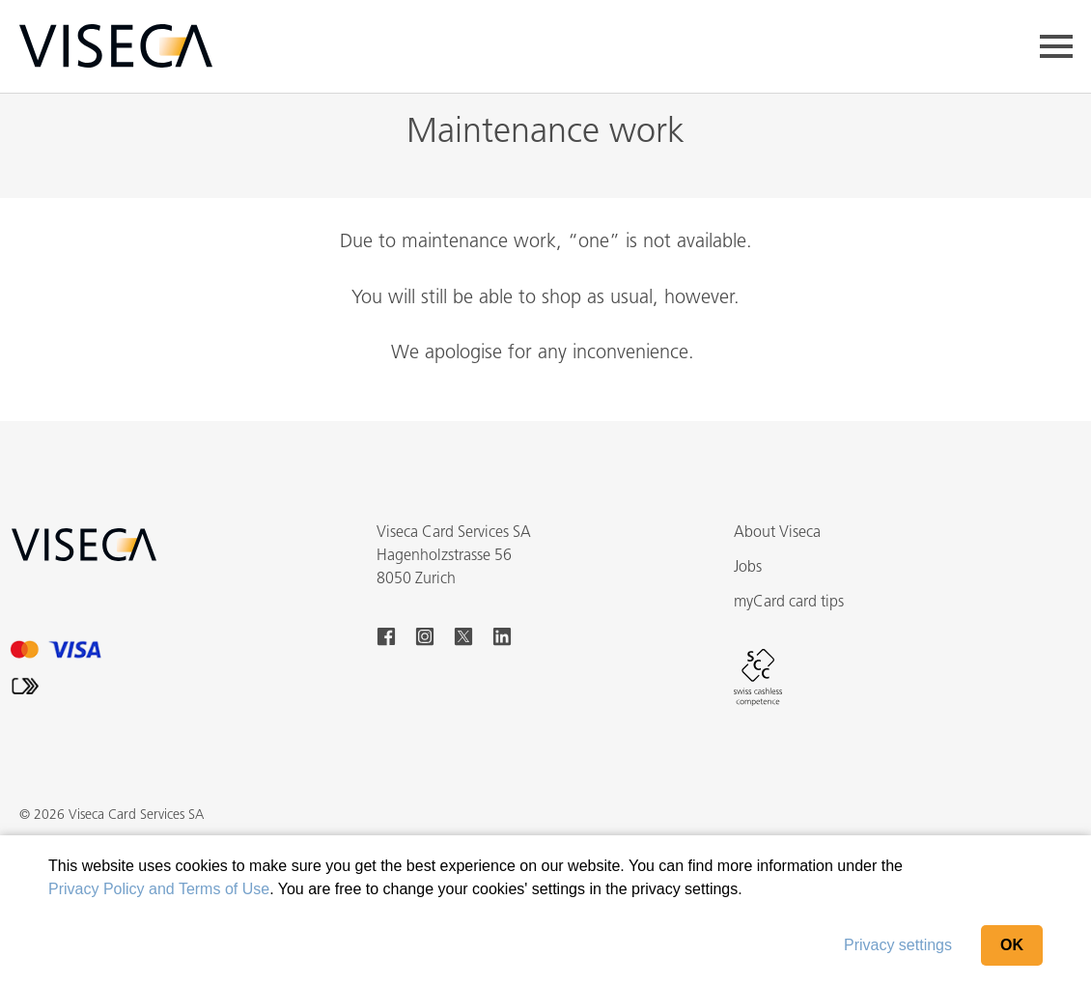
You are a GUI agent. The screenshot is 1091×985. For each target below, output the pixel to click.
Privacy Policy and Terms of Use (158, 889)
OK (1011, 945)
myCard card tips (789, 602)
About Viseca (777, 533)
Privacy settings (898, 945)
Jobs (748, 568)
